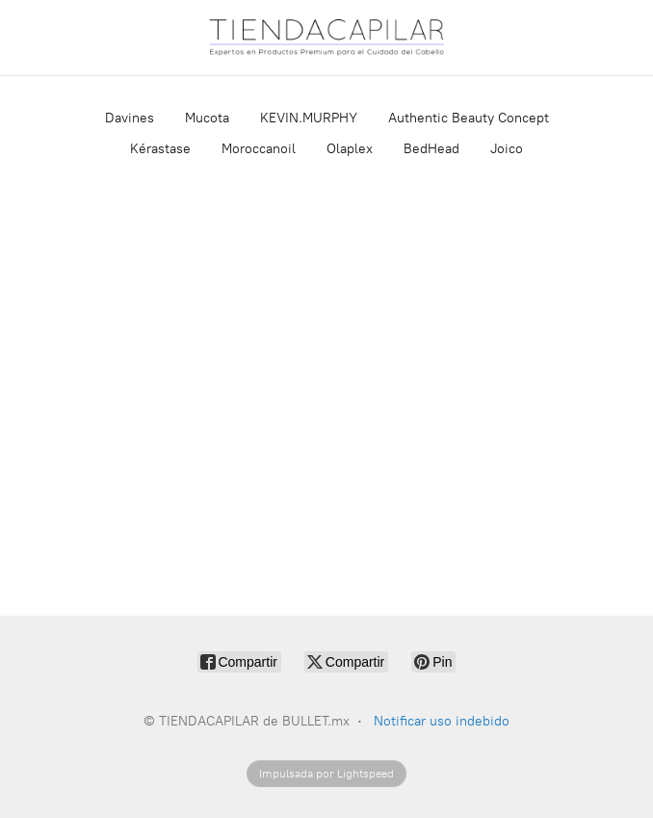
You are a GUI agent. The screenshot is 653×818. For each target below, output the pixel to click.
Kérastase (160, 149)
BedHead (431, 149)
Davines (129, 118)
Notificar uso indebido (441, 721)
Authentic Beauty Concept (468, 118)
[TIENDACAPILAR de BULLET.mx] (326, 37)
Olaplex (349, 149)
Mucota (207, 118)
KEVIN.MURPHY (308, 118)
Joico (506, 149)
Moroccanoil (259, 149)
